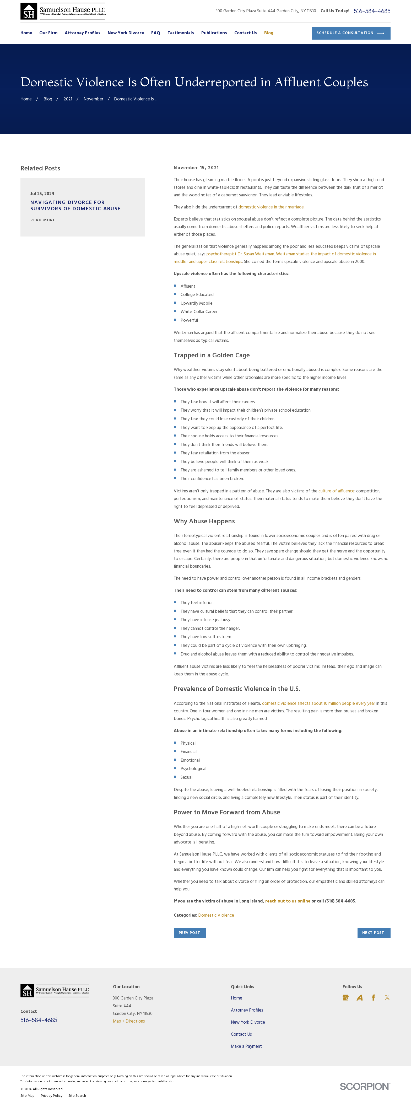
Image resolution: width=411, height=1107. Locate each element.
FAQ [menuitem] (155, 33)
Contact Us (241, 1034)
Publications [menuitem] (214, 33)
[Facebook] (373, 998)
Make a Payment (246, 1046)
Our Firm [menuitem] (48, 33)
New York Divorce (248, 1022)
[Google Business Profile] (346, 998)
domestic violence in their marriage (271, 207)
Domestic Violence (216, 915)
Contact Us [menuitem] (245, 33)
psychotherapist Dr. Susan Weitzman (240, 254)
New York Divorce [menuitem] (126, 33)
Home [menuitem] (26, 33)
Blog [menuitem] (268, 33)
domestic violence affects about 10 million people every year (318, 703)
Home (236, 998)
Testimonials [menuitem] (180, 33)
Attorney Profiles (247, 1010)
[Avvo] (359, 998)
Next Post (373, 933)
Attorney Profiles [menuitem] (82, 33)
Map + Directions (129, 1021)
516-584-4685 (372, 11)
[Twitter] (387, 998)
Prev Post (189, 933)
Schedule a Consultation (350, 33)
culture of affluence (336, 491)
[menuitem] (27, 1096)
